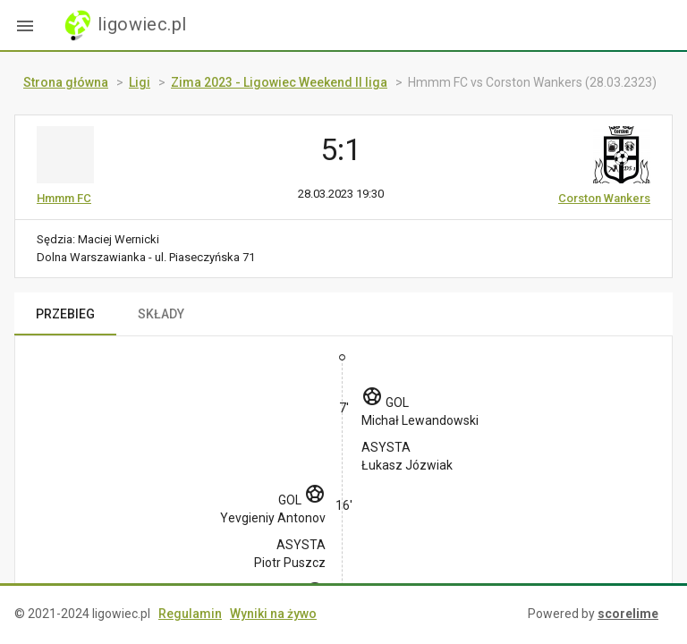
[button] (25, 25)
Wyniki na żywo (273, 613)
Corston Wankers (604, 198)
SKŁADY (161, 313)
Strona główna (65, 82)
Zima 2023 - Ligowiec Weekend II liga (279, 82)
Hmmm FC (64, 198)
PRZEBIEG (65, 313)
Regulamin (190, 613)
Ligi (139, 82)
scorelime (628, 613)
